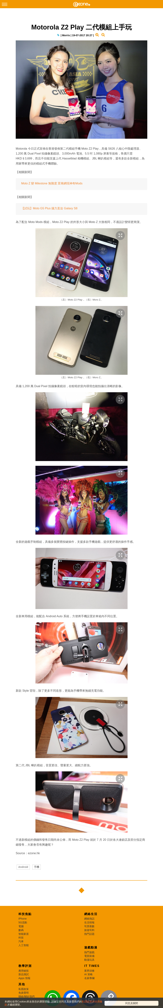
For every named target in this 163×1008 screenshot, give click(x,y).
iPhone (22, 918)
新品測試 (23, 974)
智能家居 (23, 933)
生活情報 (89, 922)
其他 (21, 984)
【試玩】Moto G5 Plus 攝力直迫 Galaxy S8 (49, 208)
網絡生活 (90, 914)
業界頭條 (89, 970)
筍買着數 (89, 926)
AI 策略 (88, 974)
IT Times (92, 965)
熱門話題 (89, 933)
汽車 (21, 941)
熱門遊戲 (89, 952)
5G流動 (22, 922)
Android (23, 866)
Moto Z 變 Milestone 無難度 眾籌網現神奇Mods (51, 183)
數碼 (21, 930)
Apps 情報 (24, 978)
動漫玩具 (89, 959)
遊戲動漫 (90, 947)
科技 (21, 937)
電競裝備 (89, 955)
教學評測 (25, 965)
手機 (36, 866)
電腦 (21, 926)
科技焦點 (25, 914)
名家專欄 (89, 978)
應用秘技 (23, 970)
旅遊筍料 (89, 930)
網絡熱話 (89, 918)
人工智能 (23, 945)
